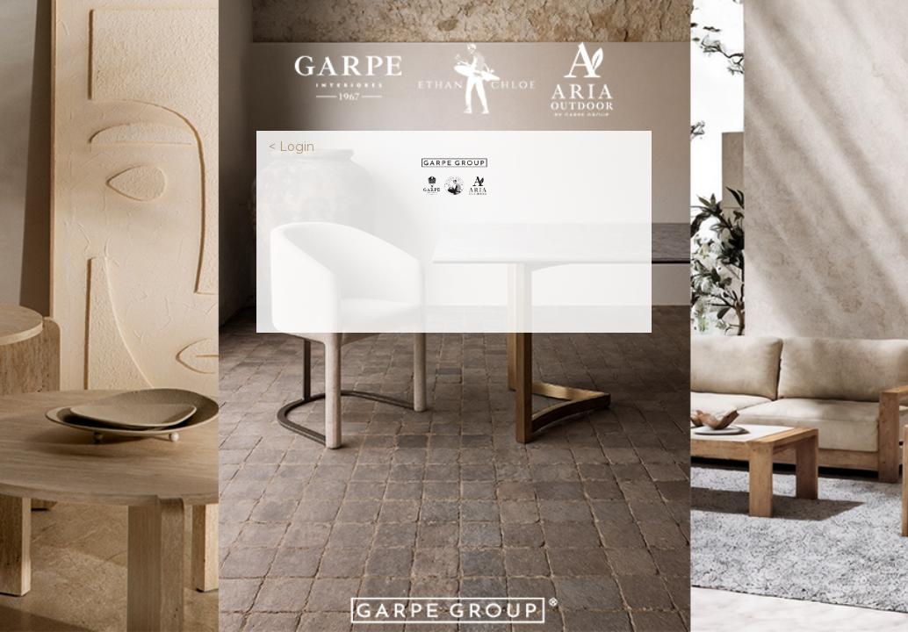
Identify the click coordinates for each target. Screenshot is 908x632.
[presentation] (454, 262)
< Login (291, 146)
